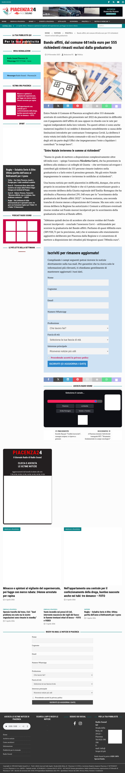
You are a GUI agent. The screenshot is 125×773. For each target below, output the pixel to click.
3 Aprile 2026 (10, 621)
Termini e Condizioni (96, 771)
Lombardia (84, 406)
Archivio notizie (8, 738)
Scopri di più (101, 751)
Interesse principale (57, 346)
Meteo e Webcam (101, 21)
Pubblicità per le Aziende (12, 750)
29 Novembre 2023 (53, 54)
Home (4, 21)
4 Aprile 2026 (10, 600)
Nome (50, 277)
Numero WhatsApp (57, 311)
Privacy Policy (84, 771)
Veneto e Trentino (84, 411)
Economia (74, 21)
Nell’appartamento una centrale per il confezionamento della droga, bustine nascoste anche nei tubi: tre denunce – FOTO (27, 111)
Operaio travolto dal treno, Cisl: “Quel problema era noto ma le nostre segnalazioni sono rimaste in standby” (20, 615)
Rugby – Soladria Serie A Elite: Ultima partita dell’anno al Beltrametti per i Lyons (21, 173)
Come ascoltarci (8, 742)
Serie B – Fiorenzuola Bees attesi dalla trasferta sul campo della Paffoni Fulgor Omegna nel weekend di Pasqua (21, 188)
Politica (85, 21)
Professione (53, 323)
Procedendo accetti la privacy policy (69, 357)
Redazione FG (68, 54)
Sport (31, 21)
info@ (102, 748)
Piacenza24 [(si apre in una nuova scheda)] (32, 75)
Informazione (8, 746)
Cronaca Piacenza (17, 21)
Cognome (52, 288)
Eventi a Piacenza (46, 21)
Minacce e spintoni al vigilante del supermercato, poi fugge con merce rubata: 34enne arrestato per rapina (32, 592)
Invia (29, 61)
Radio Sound (6, 2)
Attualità (62, 21)
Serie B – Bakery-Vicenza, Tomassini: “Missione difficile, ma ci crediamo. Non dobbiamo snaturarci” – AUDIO (21, 195)
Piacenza (65, 406)
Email (50, 300)
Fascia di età (54, 334)
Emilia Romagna (65, 411)
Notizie (57, 33)
